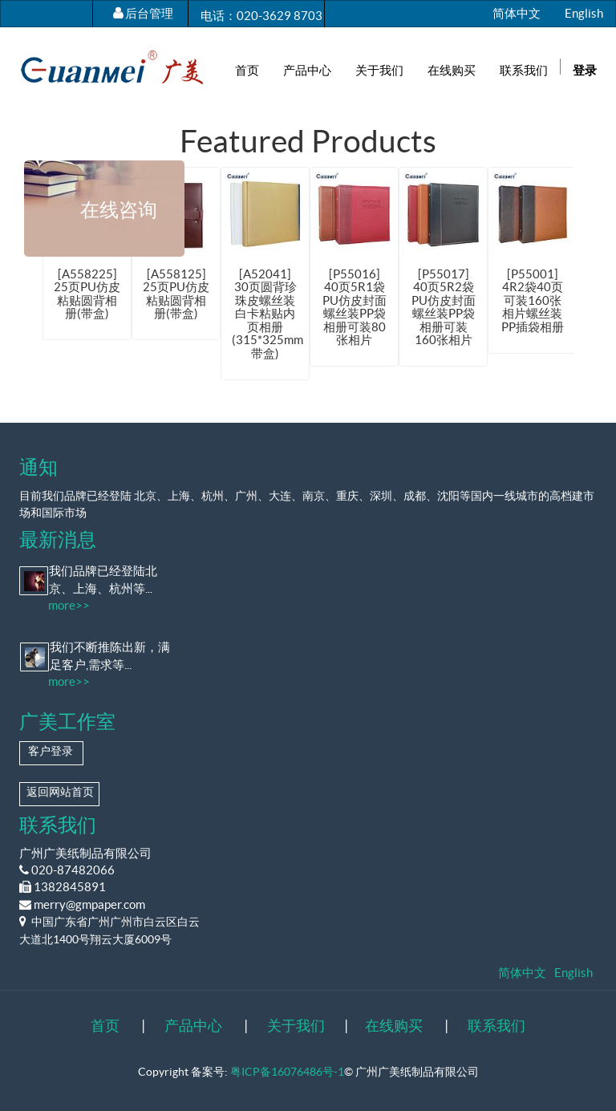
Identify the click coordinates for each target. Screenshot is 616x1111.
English (584, 13)
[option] (265, 273)
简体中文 (516, 13)
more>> (69, 605)
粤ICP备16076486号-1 (287, 1071)
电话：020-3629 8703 (261, 15)
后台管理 (149, 13)
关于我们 (296, 1025)
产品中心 (193, 1025)
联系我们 (496, 1025)
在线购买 (394, 1025)
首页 (105, 1025)
